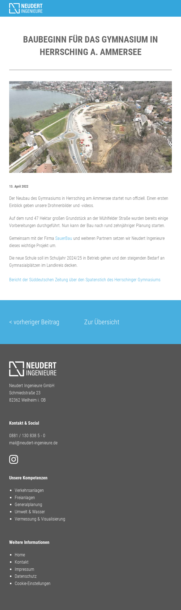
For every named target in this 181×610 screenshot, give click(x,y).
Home (20, 554)
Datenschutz (26, 576)
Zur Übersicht (101, 322)
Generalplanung (28, 504)
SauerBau (63, 238)
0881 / (15, 435)
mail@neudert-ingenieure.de (33, 442)
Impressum (24, 569)
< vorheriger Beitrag (34, 322)
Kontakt (22, 562)
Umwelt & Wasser (30, 511)
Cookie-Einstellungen (33, 583)
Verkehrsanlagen (29, 490)
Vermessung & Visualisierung (40, 519)
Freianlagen (25, 497)
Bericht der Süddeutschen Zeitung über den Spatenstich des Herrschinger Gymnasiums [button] (84, 279)
